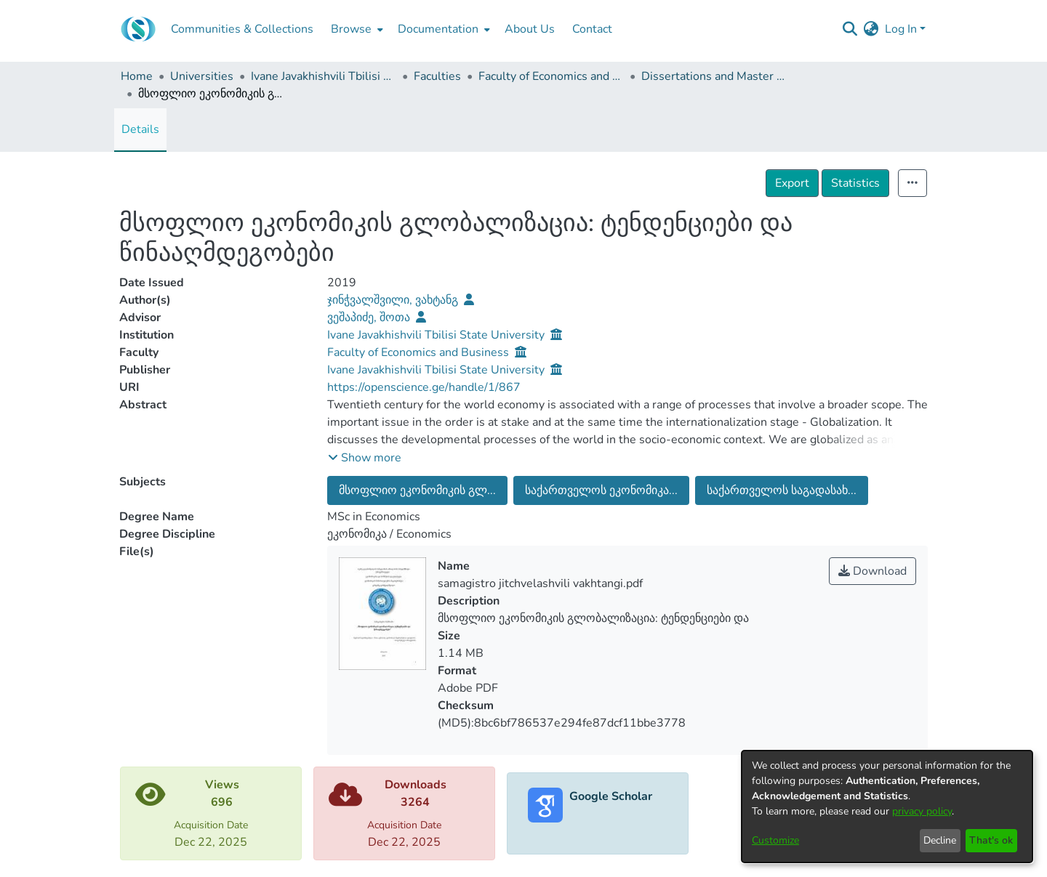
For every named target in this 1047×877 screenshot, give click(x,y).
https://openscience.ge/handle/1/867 (424, 387)
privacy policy (922, 811)
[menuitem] (355, 29)
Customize (775, 840)
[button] (364, 457)
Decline (939, 840)
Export (792, 183)
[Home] (138, 29)
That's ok (991, 840)
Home (137, 76)
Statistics (855, 183)
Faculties (437, 76)
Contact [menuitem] (592, 29)
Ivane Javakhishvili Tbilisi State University (323, 76)
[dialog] (887, 806)
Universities (201, 76)
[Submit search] (850, 29)
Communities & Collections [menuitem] (242, 29)
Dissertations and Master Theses (714, 76)
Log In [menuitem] (901, 29)
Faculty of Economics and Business (551, 76)
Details (140, 129)
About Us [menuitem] (530, 29)
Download (872, 571)
